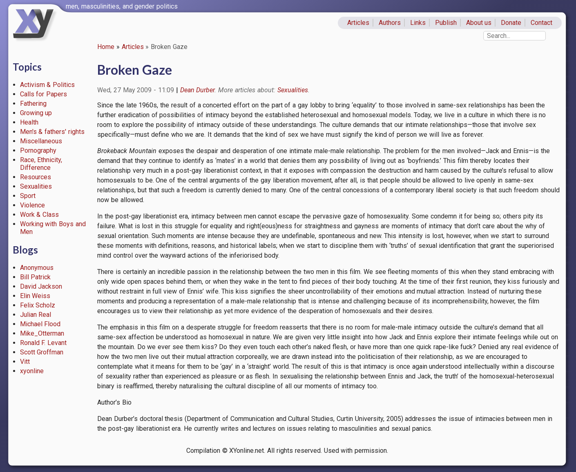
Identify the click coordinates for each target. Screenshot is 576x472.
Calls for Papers (43, 94)
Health (29, 122)
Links (418, 23)
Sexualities (36, 186)
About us (479, 23)
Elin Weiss (35, 296)
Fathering (33, 103)
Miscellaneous (41, 141)
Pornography (38, 150)
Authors (390, 23)
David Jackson (41, 286)
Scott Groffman (42, 352)
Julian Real (35, 314)
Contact (541, 23)
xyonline (32, 371)
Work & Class (39, 214)
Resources (35, 177)
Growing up (36, 113)
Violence (32, 205)
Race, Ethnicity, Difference (41, 163)
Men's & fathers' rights (52, 132)
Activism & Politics (47, 85)
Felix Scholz (38, 305)
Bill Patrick (35, 277)
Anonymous (37, 268)
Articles (358, 23)
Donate (511, 23)
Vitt (25, 361)
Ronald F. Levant (43, 343)
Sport (28, 196)
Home (105, 47)
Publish (446, 23)
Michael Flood (40, 324)
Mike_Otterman (42, 333)
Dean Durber (197, 90)
